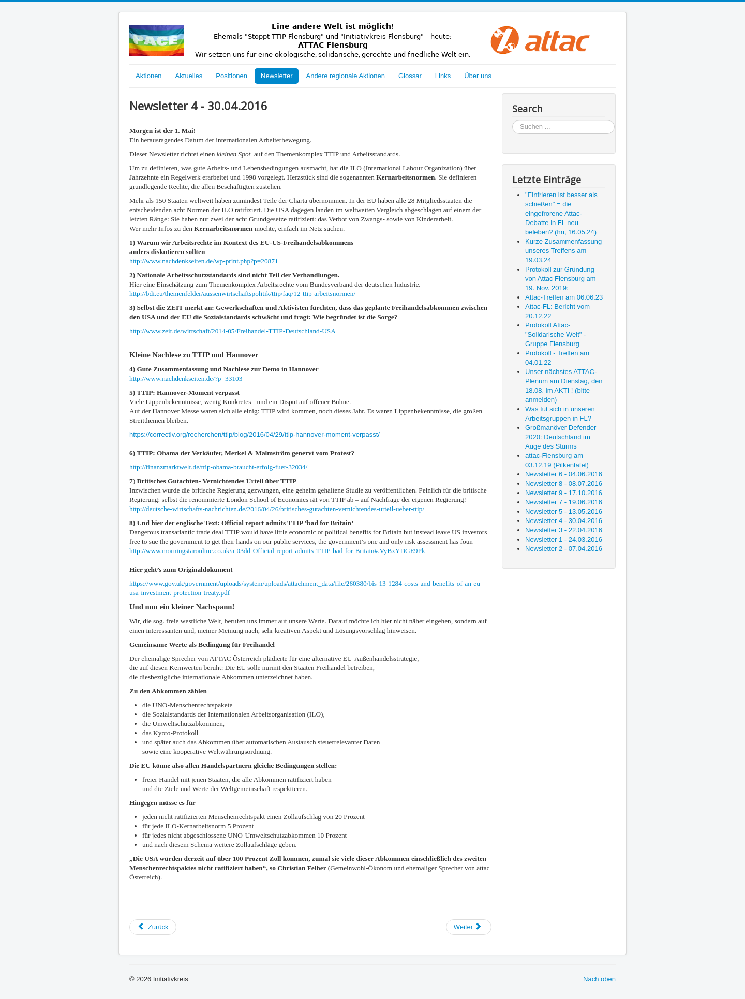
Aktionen (149, 76)
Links (443, 76)
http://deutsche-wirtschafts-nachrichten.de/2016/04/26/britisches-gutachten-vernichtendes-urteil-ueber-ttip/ (276, 509)
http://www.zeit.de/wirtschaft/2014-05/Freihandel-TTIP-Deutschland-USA (232, 331)
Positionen (231, 76)
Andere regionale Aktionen (345, 76)
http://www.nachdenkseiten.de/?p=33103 (185, 378)
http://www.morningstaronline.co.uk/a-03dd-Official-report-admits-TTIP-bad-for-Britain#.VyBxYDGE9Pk (277, 551)
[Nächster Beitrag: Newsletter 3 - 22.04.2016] (468, 927)
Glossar (410, 76)
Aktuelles (189, 76)
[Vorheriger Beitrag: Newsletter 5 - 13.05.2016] (152, 927)
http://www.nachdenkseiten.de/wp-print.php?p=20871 (203, 261)
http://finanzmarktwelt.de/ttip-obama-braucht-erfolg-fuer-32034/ (218, 467)
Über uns (477, 76)
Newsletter (276, 76)
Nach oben (599, 979)
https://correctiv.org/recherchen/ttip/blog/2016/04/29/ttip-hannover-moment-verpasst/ (254, 434)
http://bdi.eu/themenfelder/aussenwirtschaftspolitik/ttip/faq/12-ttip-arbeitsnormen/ (242, 293)
